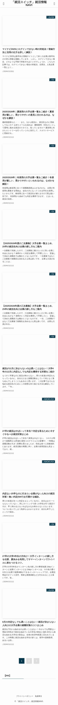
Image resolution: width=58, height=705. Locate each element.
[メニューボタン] (3, 3)
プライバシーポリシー (24, 696)
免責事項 (38, 696)
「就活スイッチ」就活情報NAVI (29, 4)
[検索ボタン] (54, 3)
